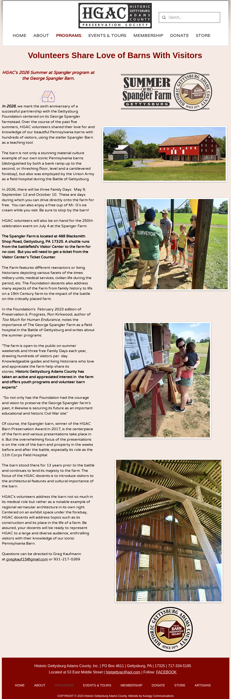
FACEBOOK (166, 672)
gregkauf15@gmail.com (27, 559)
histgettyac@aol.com (123, 672)
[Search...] (189, 17)
